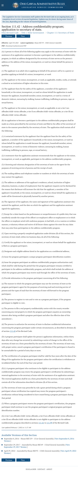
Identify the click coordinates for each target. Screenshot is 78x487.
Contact (41, 469)
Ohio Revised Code (10, 32)
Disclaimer (31, 469)
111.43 (13, 331)
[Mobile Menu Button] (3, 5)
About (49, 469)
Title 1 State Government (32, 32)
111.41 (41, 423)
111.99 (49, 423)
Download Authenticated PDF (16, 46)
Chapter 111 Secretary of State (60, 32)
